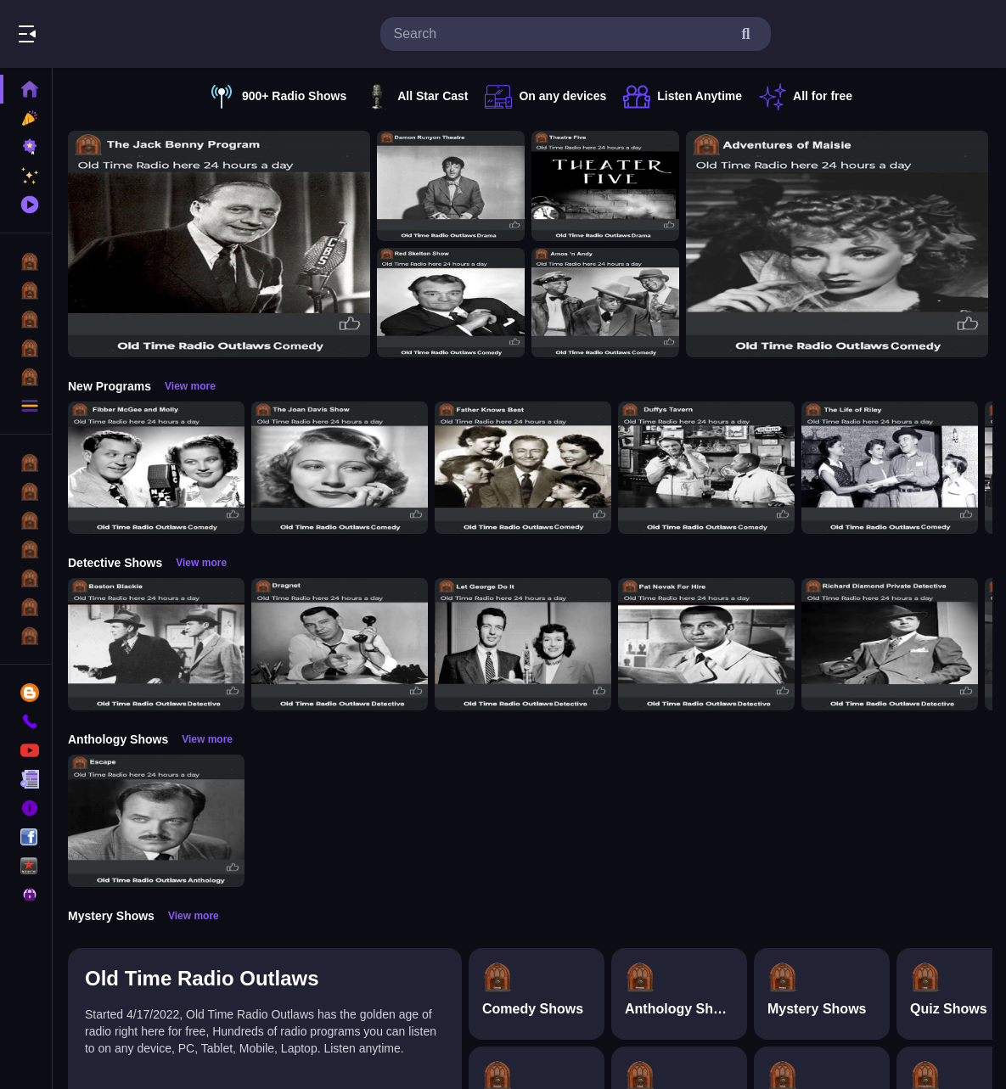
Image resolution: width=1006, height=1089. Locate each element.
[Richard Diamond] (889, 644)
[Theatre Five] (605, 186)
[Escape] (156, 821)
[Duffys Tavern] (706, 467)
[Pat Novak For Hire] (706, 644)
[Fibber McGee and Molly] (156, 467)
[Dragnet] (339, 644)
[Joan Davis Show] (339, 467)
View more (190, 386)
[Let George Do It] (523, 644)
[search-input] (562, 34)
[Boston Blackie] (156, 644)
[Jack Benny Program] (219, 244)
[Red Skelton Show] (451, 303)
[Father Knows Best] (523, 467)
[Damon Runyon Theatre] (451, 186)
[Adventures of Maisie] (837, 244)
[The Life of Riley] (889, 467)
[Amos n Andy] (605, 303)
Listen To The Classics (164, 34)
